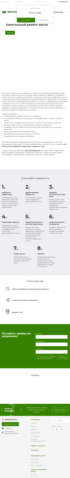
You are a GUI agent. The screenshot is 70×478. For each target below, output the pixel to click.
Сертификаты (35, 436)
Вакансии (34, 429)
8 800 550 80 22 (63, 1)
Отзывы (33, 426)
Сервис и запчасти (38, 446)
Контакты (34, 450)
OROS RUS (34, 459)
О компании (35, 419)
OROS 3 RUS (35, 462)
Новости (33, 423)
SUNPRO (34, 475)
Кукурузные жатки (38, 456)
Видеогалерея (35, 433)
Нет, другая (44, 20)
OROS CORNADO (36, 465)
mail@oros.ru (19, 1)
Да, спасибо (26, 20)
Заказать (10, 33)
